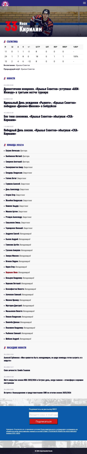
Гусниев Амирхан (19, 250)
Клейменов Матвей (17, 156)
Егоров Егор (15, 195)
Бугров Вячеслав (16, 150)
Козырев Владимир (20, 278)
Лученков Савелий (19, 294)
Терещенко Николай (19, 228)
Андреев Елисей (18, 233)
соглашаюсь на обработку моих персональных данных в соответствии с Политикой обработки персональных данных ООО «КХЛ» (41, 431)
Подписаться (43, 421)
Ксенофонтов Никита (21, 289)
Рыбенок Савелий (19, 333)
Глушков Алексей (17, 184)
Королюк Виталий (19, 283)
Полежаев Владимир (20, 328)
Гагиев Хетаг (16, 178)
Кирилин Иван (18, 272)
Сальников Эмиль (18, 222)
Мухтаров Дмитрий (20, 305)
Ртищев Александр (18, 217)
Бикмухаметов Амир (19, 167)
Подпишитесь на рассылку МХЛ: (43, 409)
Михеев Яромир (18, 300)
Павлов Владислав (19, 316)
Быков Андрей (18, 239)
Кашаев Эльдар (17, 206)
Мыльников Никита (20, 311)
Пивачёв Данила (18, 322)
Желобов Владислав (19, 200)
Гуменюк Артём (18, 245)
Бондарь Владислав (19, 173)
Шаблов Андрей (18, 339)
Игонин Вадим (18, 261)
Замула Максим (18, 256)
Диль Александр (17, 189)
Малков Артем (16, 211)
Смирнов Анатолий (17, 162)
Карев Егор (16, 267)
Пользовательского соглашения (53, 429)
